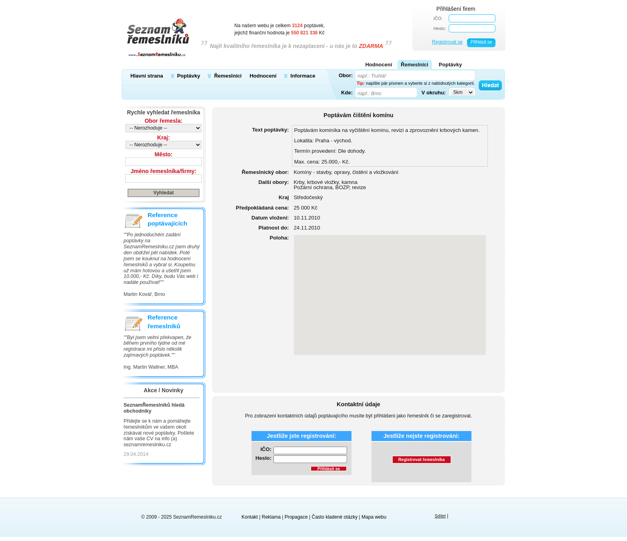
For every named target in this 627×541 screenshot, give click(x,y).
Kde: (347, 92)
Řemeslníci (228, 76)
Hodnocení (263, 76)
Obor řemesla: (164, 121)
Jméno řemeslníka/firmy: (163, 171)
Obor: (346, 75)
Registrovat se (447, 42)
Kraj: (163, 137)
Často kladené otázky (335, 517)
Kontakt (250, 517)
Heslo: (439, 28)
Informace (302, 76)
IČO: (438, 18)
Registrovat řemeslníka (421, 459)
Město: (164, 154)
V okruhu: (433, 92)
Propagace (296, 517)
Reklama (271, 517)
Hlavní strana (146, 76)
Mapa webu (373, 517)
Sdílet (440, 515)
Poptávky (188, 76)
